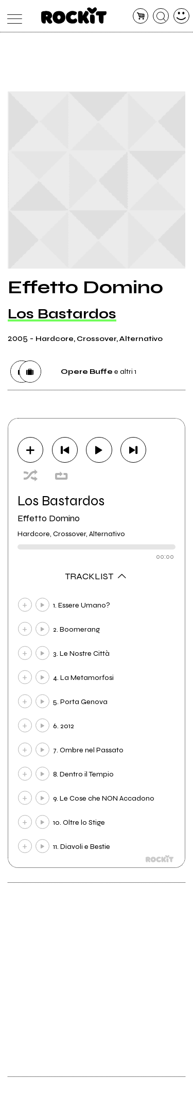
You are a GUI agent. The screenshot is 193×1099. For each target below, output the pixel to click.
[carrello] (141, 16)
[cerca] (161, 16)
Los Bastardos (62, 314)
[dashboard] (181, 16)
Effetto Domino (48, 518)
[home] (74, 15)
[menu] (12, 16)
